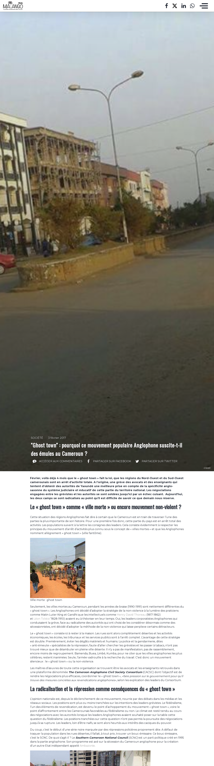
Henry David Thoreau (131, 614)
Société (37, 437)
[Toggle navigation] (203, 5)
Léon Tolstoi (42, 618)
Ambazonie (87, 745)
